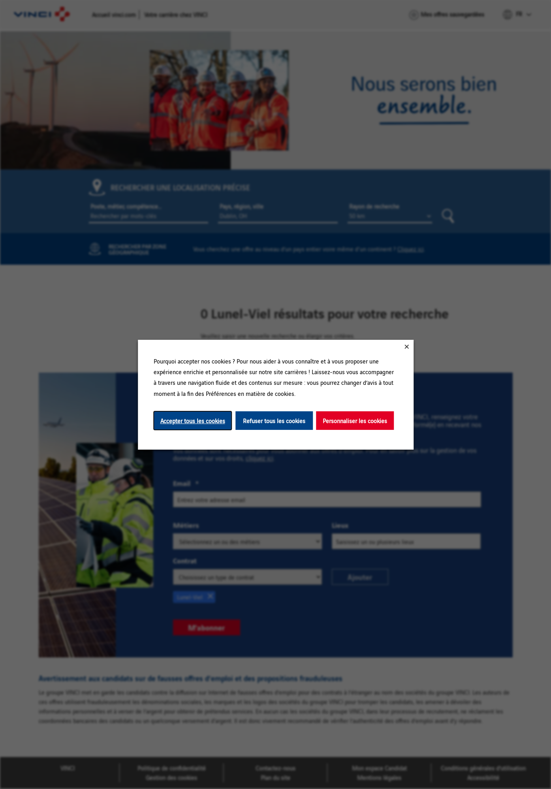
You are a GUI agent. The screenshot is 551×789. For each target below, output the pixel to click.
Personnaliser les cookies (355, 420)
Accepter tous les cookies (192, 420)
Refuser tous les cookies (274, 420)
